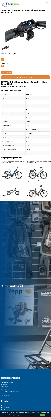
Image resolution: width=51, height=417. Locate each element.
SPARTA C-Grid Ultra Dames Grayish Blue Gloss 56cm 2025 (13, 162)
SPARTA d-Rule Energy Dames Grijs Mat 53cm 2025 (38, 180)
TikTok (3, 409)
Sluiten (43, 415)
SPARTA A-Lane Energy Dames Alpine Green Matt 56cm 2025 (39, 162)
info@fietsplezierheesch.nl (12, 391)
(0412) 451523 (9, 389)
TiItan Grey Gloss (6, 72)
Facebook (4, 405)
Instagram (5, 407)
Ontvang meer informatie (25, 77)
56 (2, 59)
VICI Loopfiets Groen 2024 (9, 180)
